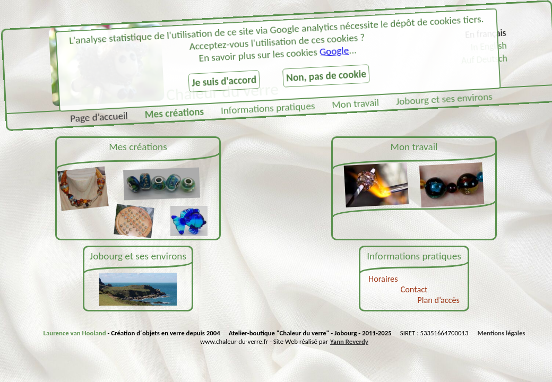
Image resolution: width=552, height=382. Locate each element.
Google (334, 51)
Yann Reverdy (349, 341)
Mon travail (356, 103)
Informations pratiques (267, 108)
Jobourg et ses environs (444, 98)
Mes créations (174, 113)
